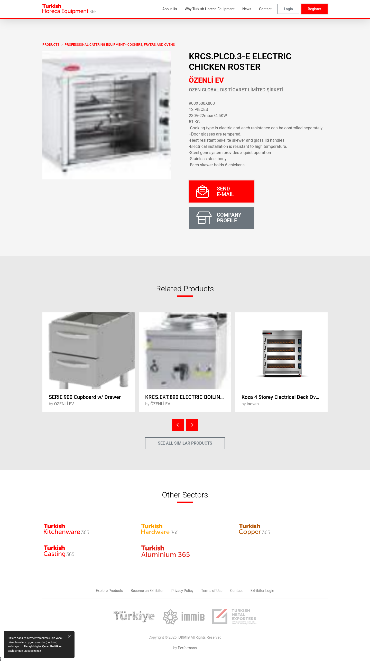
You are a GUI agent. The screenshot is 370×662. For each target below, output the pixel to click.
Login (288, 9)
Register (314, 9)
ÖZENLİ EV (206, 80)
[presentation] (178, 425)
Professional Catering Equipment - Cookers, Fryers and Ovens (119, 44)
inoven (253, 403)
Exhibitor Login (262, 591)
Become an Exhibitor (147, 591)
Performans (187, 648)
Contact (236, 591)
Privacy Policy (182, 591)
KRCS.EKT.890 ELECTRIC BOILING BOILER (188, 397)
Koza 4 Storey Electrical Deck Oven (281, 397)
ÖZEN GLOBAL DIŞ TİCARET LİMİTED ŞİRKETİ (236, 89)
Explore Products (109, 591)
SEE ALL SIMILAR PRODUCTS (185, 443)
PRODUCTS (50, 44)
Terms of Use (212, 591)
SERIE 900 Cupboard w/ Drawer (85, 397)
